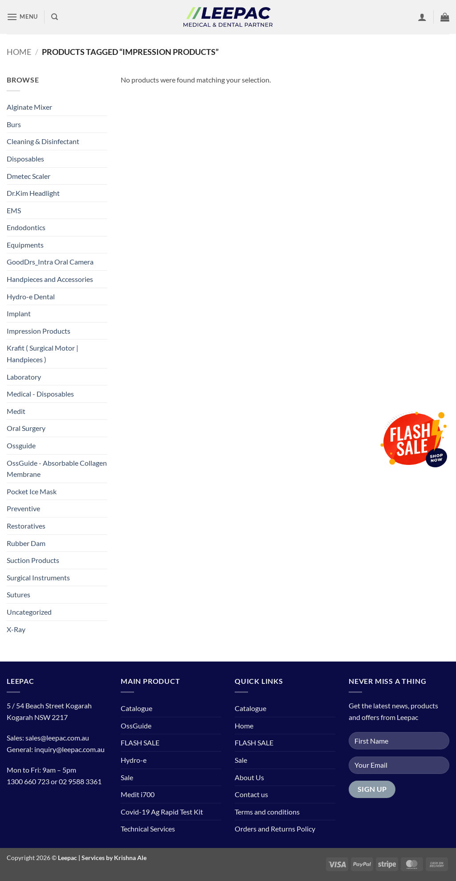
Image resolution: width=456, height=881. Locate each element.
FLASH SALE (140, 742)
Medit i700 (138, 794)
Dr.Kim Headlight (33, 193)
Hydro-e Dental (31, 296)
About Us (249, 777)
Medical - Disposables (40, 393)
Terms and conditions (267, 811)
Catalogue (136, 708)
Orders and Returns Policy (275, 828)
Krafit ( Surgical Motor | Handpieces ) (42, 353)
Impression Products (38, 331)
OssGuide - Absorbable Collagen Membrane (57, 469)
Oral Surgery (26, 428)
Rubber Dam (26, 543)
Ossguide (21, 445)
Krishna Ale (130, 857)
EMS (14, 210)
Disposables (25, 158)
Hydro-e (134, 760)
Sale (127, 777)
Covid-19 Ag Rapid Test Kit (162, 811)
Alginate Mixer (29, 107)
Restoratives (26, 525)
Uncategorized (29, 612)
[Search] (54, 16)
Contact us (251, 794)
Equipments (25, 244)
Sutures (18, 594)
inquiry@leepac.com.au (69, 749)
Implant (19, 313)
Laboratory (24, 376)
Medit (16, 411)
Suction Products (33, 560)
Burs (14, 124)
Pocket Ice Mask (32, 491)
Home (19, 52)
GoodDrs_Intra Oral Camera (50, 261)
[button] (22, 17)
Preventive (23, 508)
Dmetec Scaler (28, 176)
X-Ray (16, 629)
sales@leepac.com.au (57, 737)
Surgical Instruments (38, 577)
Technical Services (148, 828)
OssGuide (136, 725)
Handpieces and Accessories (50, 279)
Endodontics (26, 227)
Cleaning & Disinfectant (43, 141)
